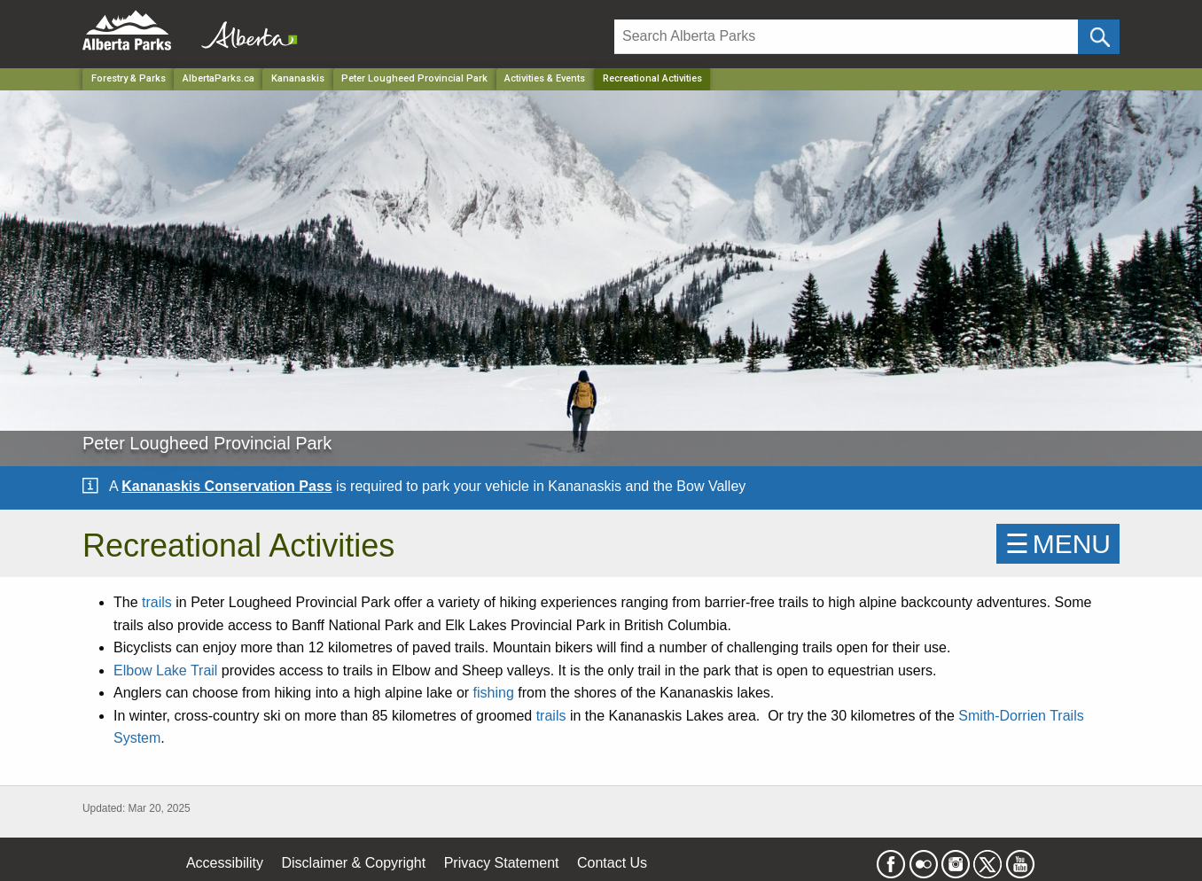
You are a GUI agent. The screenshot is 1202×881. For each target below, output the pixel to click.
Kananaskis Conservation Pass (226, 486)
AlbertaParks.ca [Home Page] (218, 78)
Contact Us (612, 862)
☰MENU (1058, 543)
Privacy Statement (501, 862)
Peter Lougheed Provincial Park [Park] (414, 78)
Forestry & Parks (128, 78)
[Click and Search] (1099, 36)
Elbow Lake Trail (165, 670)
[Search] (846, 36)
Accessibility (224, 862)
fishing (493, 692)
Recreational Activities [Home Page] (652, 78)
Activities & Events (544, 78)
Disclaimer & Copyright (354, 862)
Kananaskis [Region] (297, 78)
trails (157, 602)
